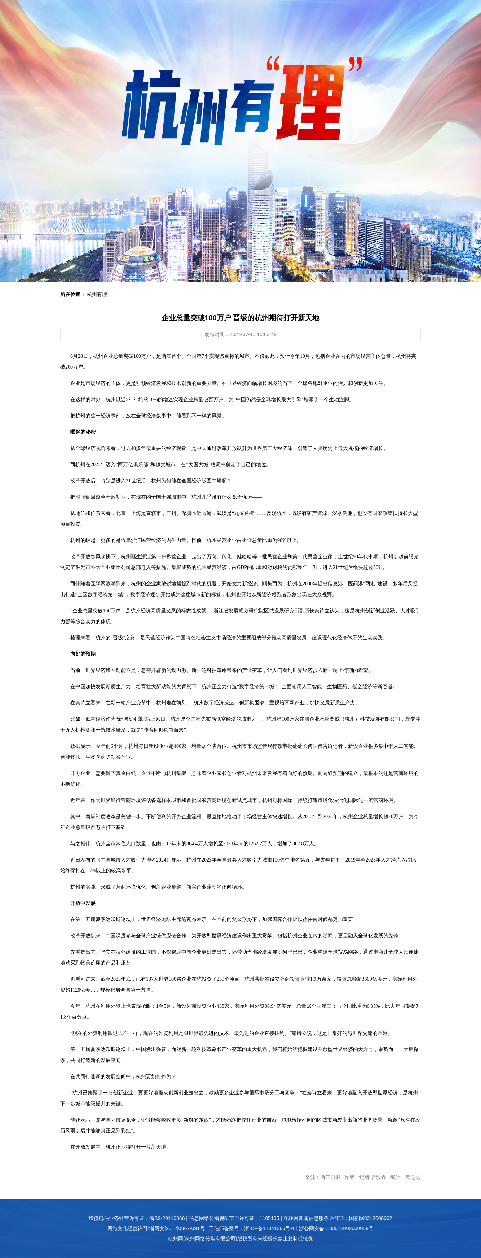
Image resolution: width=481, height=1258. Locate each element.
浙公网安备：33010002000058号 (336, 1228)
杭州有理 (97, 294)
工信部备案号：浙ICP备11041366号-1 (252, 1228)
